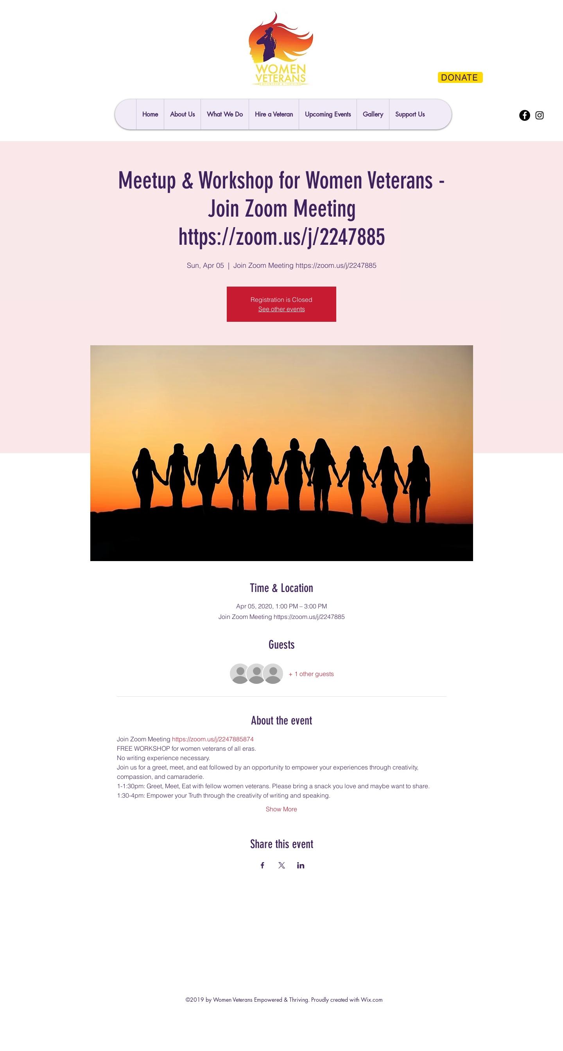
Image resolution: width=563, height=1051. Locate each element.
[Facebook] (524, 115)
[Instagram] (539, 115)
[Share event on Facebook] (262, 865)
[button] (409, 114)
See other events (281, 309)
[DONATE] (460, 77)
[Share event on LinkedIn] (301, 865)
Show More (281, 809)
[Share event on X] (281, 865)
